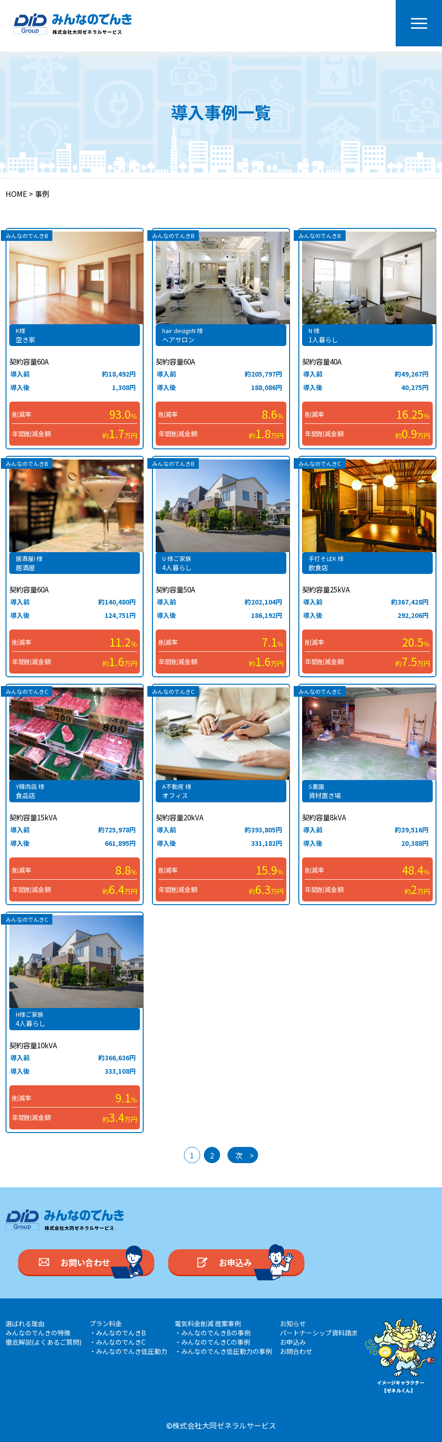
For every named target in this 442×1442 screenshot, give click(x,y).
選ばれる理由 (25, 1323)
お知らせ (293, 1323)
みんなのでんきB (27, 235)
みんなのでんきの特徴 (38, 1332)
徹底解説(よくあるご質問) (44, 1342)
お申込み (293, 1342)
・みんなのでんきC (117, 1342)
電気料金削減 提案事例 (208, 1323)
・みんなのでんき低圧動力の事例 (223, 1351)
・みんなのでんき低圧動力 (128, 1351)
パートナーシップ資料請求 (319, 1332)
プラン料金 (105, 1323)
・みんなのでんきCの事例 (212, 1342)
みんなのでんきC (319, 463)
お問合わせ (296, 1351)
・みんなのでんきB (117, 1332)
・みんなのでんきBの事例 (213, 1332)
